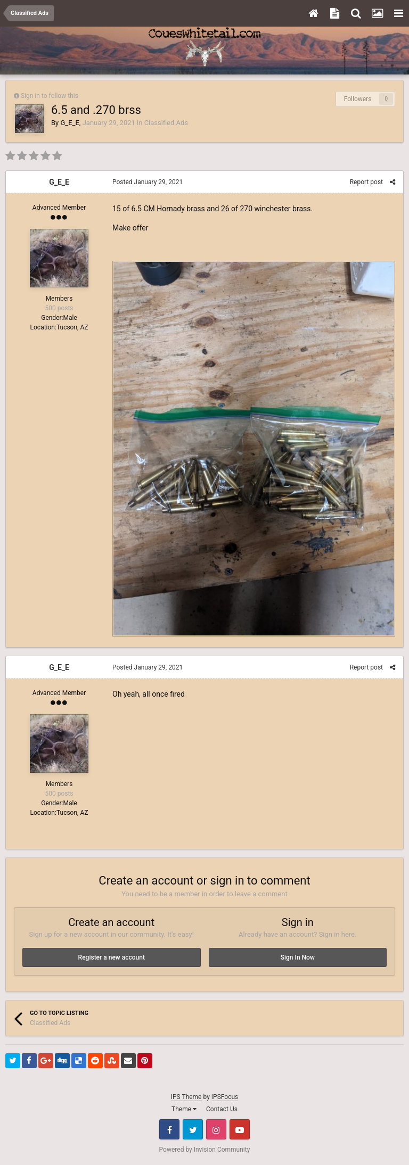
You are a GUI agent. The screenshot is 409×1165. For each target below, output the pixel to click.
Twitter (193, 1129)
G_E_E (69, 123)
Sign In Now (298, 957)
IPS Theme (186, 1097)
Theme (184, 1109)
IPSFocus (224, 1097)
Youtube (240, 1129)
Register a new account (111, 957)
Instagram (216, 1129)
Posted (147, 182)
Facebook (169, 1129)
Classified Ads (166, 123)
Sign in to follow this (49, 96)
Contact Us (222, 1109)
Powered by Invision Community (204, 1149)
